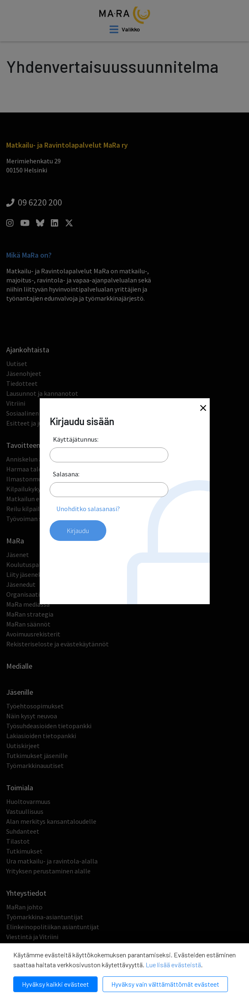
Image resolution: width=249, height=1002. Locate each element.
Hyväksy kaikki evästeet (55, 984)
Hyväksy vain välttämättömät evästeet (165, 984)
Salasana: (66, 474)
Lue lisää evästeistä (173, 965)
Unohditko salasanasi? (88, 509)
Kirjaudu (78, 530)
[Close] (203, 409)
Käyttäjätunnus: (75, 439)
